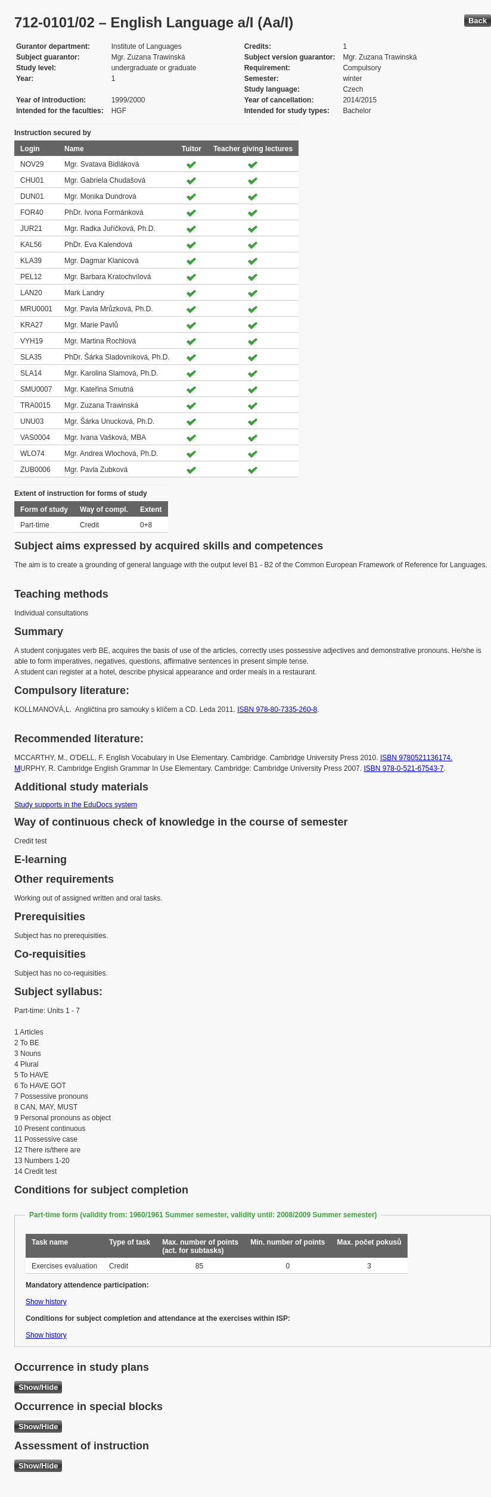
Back (477, 20)
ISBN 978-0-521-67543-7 (403, 768)
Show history (46, 1302)
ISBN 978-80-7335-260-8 (277, 709)
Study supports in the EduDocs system (75, 805)
